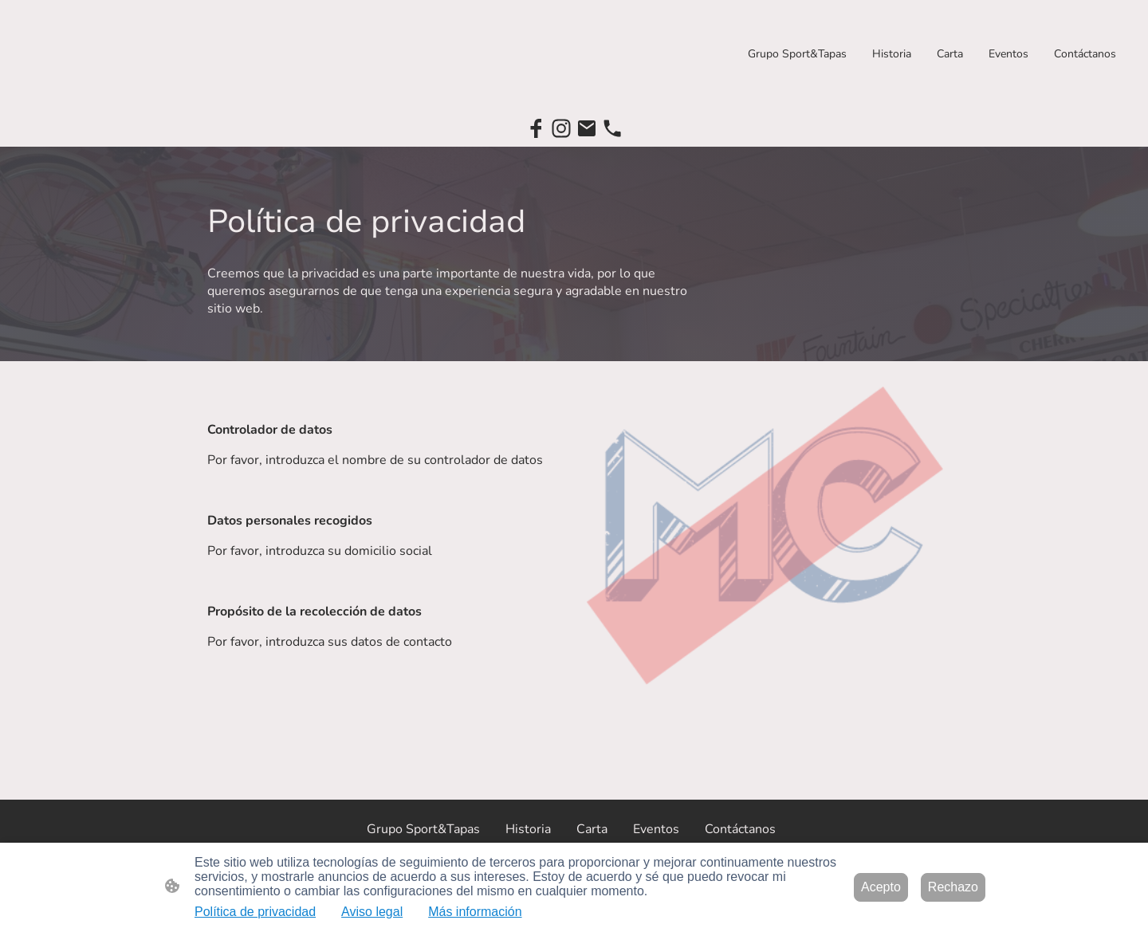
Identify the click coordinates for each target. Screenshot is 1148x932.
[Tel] (612, 128)
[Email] (586, 128)
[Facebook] (535, 128)
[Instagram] (561, 128)
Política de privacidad (255, 911)
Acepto (881, 887)
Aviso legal (372, 911)
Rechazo (953, 887)
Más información (474, 911)
